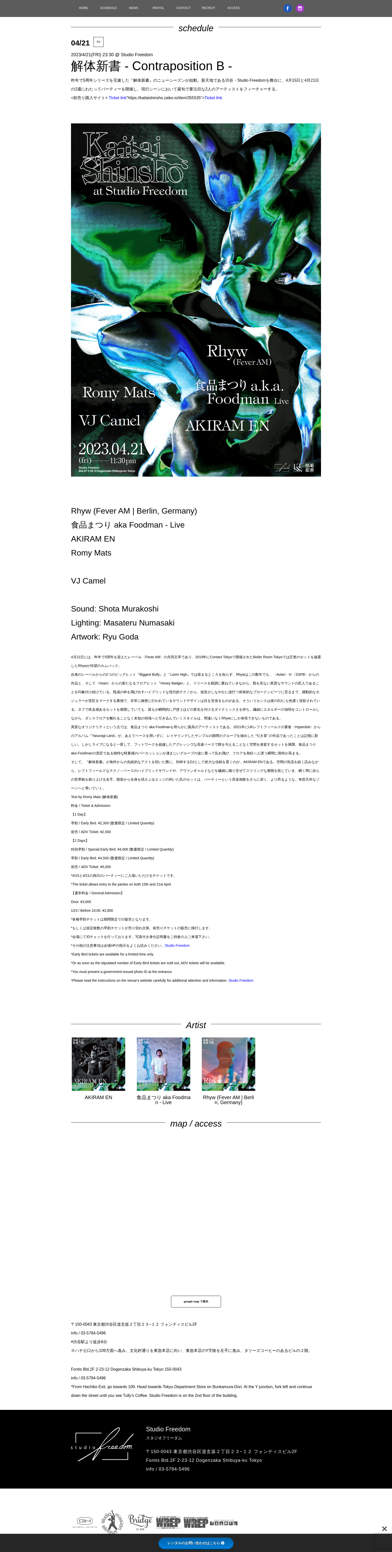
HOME (83, 8)
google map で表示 (196, 1301)
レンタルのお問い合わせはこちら (196, 1543)
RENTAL (158, 8)
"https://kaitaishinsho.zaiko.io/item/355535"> (165, 98)
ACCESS (233, 8)
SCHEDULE (108, 8)
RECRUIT (208, 8)
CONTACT (183, 8)
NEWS (133, 8)
